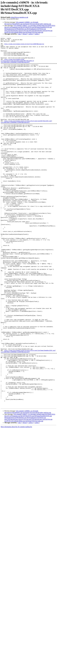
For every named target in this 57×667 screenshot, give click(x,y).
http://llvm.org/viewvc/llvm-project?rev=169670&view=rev (24, 45)
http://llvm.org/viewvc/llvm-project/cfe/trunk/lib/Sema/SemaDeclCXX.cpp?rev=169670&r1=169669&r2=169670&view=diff (28, 414)
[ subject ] (31, 34)
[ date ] (19, 34)
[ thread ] (24, 34)
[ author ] (37, 34)
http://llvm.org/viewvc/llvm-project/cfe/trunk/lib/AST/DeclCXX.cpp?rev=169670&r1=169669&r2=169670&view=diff (26, 138)
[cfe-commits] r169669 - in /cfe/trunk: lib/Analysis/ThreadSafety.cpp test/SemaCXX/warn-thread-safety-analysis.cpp (27, 23)
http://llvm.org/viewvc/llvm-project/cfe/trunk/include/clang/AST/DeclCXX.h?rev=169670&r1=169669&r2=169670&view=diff (17, 65)
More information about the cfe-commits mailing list (16, 500)
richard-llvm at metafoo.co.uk (19, 17)
